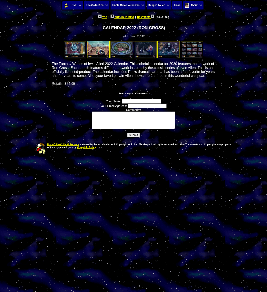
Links (177, 5)
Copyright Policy (86, 150)
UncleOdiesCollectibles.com (63, 147)
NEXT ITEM (145, 17)
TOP (102, 17)
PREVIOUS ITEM (122, 17)
